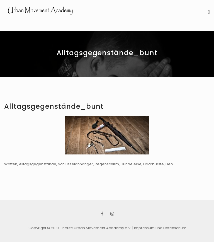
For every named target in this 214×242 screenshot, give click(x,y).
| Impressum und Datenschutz (159, 228)
